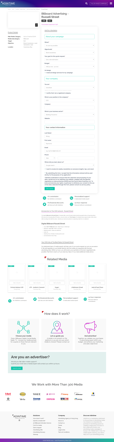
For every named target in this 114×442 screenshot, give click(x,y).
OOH (44, 20)
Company (47, 104)
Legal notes (61, 430)
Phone (47, 155)
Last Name (48, 133)
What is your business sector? (54, 111)
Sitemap (35, 434)
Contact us (61, 423)
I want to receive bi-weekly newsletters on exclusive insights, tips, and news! (70, 169)
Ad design (48, 70)
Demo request (37, 427)
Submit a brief (17, 368)
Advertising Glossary (39, 432)
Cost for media (37, 425)
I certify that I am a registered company (58, 93)
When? (47, 42)
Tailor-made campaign (99, 3)
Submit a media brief (39, 420)
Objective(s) (48, 49)
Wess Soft (68, 440)
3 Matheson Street (77, 287)
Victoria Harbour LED (16, 287)
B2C (50, 20)
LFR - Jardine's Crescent (36, 287)
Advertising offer (38, 430)
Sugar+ (57, 287)
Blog (59, 427)
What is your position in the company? (56, 97)
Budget (47, 63)
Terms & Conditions (64, 432)
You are (47, 84)
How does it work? (38, 418)
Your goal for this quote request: (55, 56)
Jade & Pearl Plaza (97, 287)
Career (60, 425)
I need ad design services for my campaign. (59, 72)
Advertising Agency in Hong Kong (68, 418)
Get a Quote (16, 283)
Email (46, 147)
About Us (61, 420)
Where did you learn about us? (54, 162)
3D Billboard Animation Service (42, 423)
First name (48, 140)
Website (47, 118)
